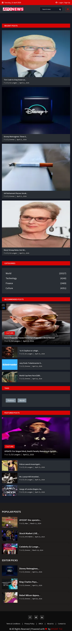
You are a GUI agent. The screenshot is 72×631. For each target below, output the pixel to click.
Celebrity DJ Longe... (29, 546)
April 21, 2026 (24, 83)
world (21, 400)
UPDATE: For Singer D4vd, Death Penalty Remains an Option (30, 451)
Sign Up (67, 2)
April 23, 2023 (40, 537)
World (8, 273)
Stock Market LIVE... (29, 533)
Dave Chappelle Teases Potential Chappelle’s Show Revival (29, 337)
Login (61, 2)
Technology (11, 278)
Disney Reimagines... (29, 568)
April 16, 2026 (37, 366)
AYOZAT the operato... (30, 519)
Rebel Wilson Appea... (29, 595)
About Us (51, 623)
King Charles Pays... (28, 581)
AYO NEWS (29, 537)
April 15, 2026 (29, 341)
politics (11, 400)
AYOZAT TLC (57, 628)
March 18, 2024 (37, 550)
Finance (9, 283)
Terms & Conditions (14, 623)
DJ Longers (13, 83)
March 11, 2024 (35, 523)
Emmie (11, 139)
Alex (26, 523)
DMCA (42, 623)
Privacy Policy (31, 623)
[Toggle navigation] (67, 9)
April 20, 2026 (37, 598)
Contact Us (62, 623)
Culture (9, 288)
